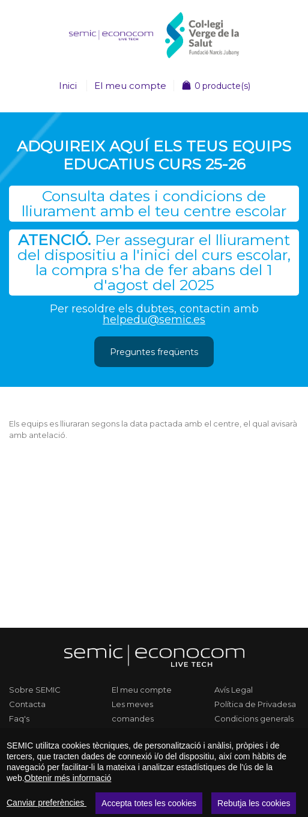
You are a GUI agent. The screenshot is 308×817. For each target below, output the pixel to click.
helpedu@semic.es (154, 319)
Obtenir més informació (68, 778)
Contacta (27, 704)
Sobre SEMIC (35, 689)
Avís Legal (233, 689)
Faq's (19, 718)
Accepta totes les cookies (148, 803)
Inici (68, 85)
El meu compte (130, 85)
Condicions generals (254, 718)
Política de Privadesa (255, 704)
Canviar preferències (46, 802)
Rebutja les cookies (253, 803)
